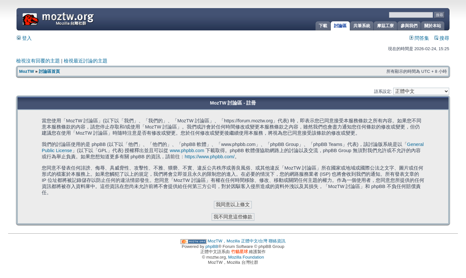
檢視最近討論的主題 (85, 60)
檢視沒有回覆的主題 (38, 60)
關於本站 (432, 25)
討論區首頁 (49, 71)
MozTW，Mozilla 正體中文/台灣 (238, 241)
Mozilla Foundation (246, 257)
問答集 (419, 38)
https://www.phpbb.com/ (210, 156)
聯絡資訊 (277, 241)
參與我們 (409, 25)
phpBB (211, 246)
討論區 (340, 25)
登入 (24, 38)
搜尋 (441, 38)
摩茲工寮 (385, 25)
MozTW (74, 18)
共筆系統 (361, 25)
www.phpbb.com (187, 150)
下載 (323, 25)
